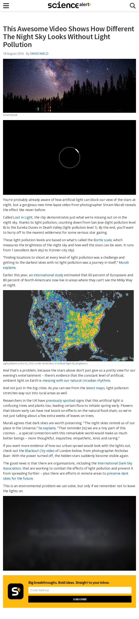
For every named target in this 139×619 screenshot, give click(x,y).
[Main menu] (6, 5)
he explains (47, 428)
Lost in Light (23, 217)
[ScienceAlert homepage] (69, 5)
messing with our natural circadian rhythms (76, 380)
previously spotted (60, 400)
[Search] (132, 5)
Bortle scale (102, 240)
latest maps (95, 388)
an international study (46, 275)
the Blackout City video (37, 450)
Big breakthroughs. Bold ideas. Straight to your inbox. (69, 582)
